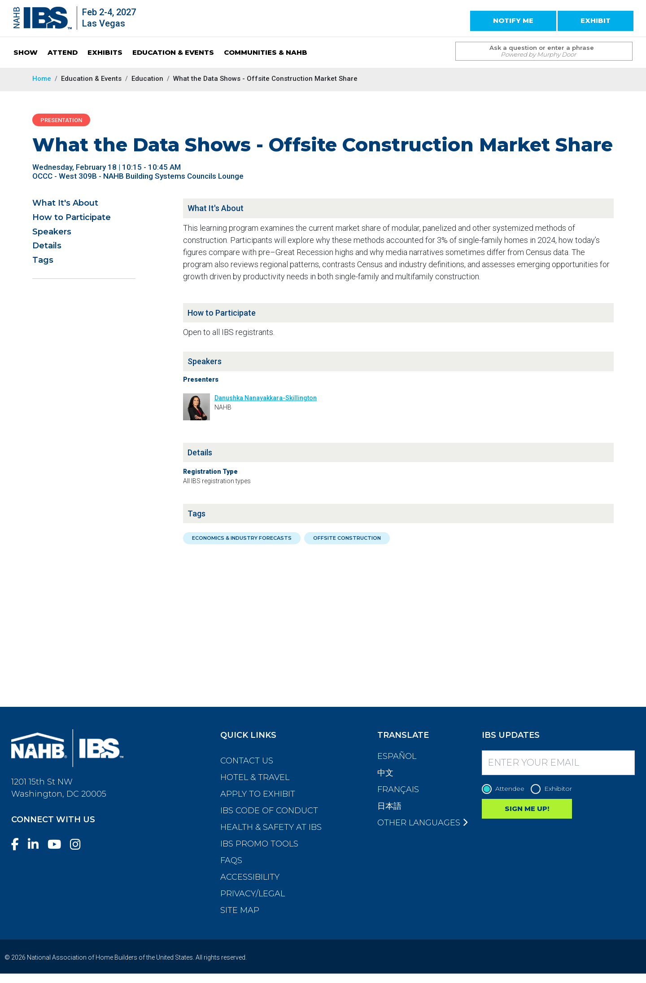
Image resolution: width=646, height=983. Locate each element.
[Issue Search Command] (621, 42)
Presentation (61, 120)
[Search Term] (535, 51)
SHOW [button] (25, 52)
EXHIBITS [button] (104, 52)
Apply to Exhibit (257, 794)
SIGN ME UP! (527, 808)
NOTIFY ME (513, 20)
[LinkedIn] (37, 844)
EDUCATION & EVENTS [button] (173, 52)
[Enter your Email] (558, 762)
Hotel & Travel (254, 777)
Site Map (239, 910)
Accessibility (249, 877)
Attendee (505, 788)
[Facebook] (18, 844)
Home (41, 79)
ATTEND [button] (63, 52)
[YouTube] (58, 844)
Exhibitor (553, 788)
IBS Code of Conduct (269, 810)
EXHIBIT (596, 20)
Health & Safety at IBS (271, 827)
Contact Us (246, 761)
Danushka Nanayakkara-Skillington (265, 397)
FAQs (231, 860)
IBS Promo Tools (259, 844)
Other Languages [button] (422, 823)
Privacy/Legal (252, 894)
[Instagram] (79, 844)
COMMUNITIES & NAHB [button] (265, 52)
